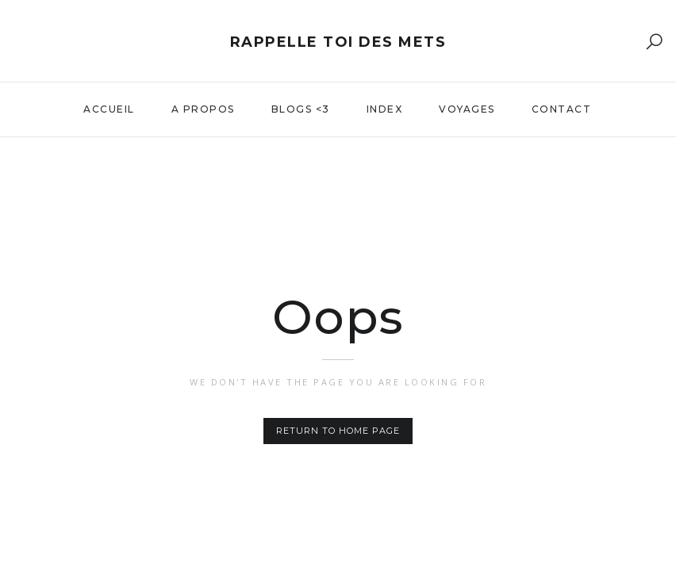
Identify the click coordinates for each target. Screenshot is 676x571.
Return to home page (338, 430)
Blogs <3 (300, 109)
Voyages (467, 109)
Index (385, 109)
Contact (562, 109)
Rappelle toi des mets (338, 42)
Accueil (109, 109)
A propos (203, 109)
